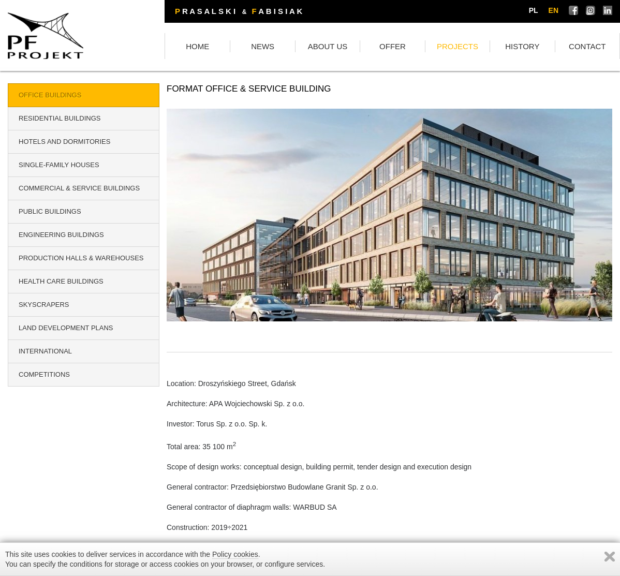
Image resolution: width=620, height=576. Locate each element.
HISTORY (522, 46)
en (553, 10)
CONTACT (587, 46)
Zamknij (609, 557)
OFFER (392, 46)
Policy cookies (235, 554)
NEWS (262, 46)
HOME (197, 46)
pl (533, 10)
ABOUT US (327, 46)
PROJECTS (457, 46)
